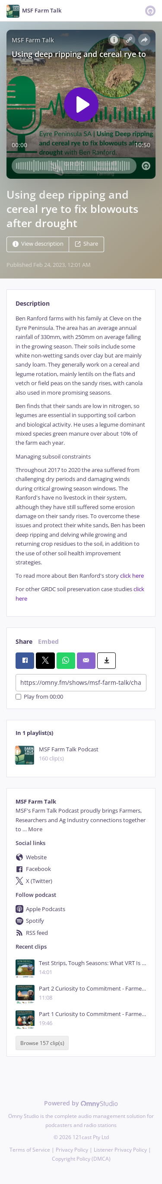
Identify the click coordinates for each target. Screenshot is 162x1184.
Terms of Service (30, 1149)
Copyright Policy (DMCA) (81, 1158)
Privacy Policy (72, 1149)
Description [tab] (33, 303)
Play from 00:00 (39, 697)
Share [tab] (24, 641)
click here (132, 575)
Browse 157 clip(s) (42, 1043)
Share (86, 244)
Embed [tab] (48, 641)
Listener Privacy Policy (120, 1149)
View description (38, 244)
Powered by (81, 1103)
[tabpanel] (81, 458)
